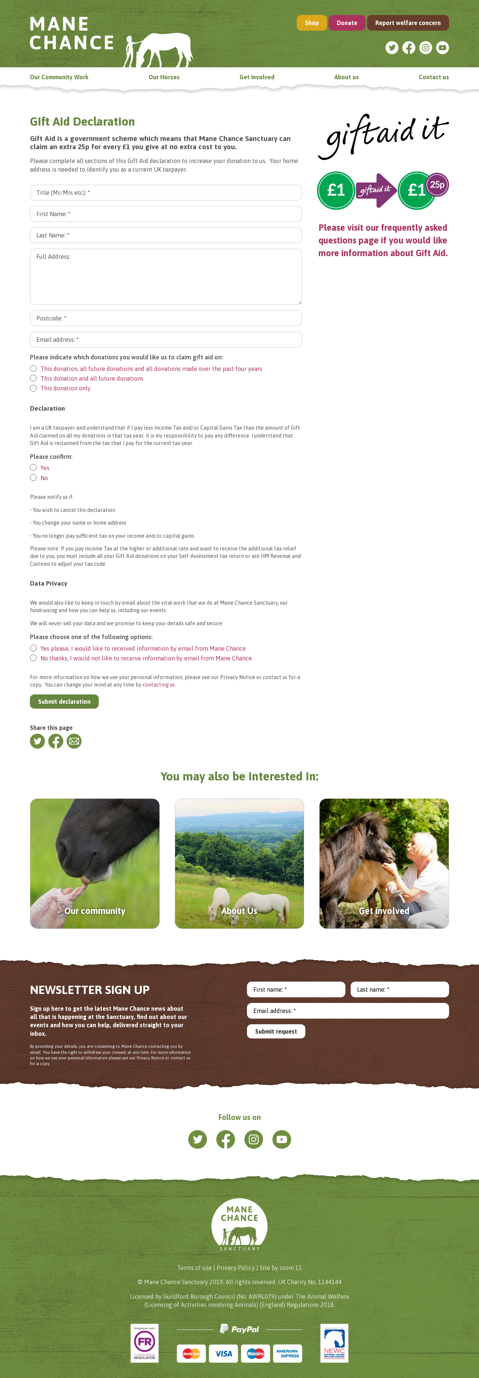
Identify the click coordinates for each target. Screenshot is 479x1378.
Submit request (276, 1031)
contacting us (159, 685)
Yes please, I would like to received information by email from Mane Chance (138, 648)
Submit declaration (64, 701)
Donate (347, 22)
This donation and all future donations (86, 378)
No (39, 477)
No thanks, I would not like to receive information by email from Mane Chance (141, 658)
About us (347, 77)
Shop (312, 22)
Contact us (434, 77)
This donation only (60, 388)
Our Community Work (59, 77)
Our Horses (164, 77)
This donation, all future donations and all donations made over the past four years (146, 368)
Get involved (257, 77)
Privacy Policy (236, 1267)
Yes (39, 467)
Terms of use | (196, 1267)
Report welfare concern (408, 22)
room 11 (291, 1267)
